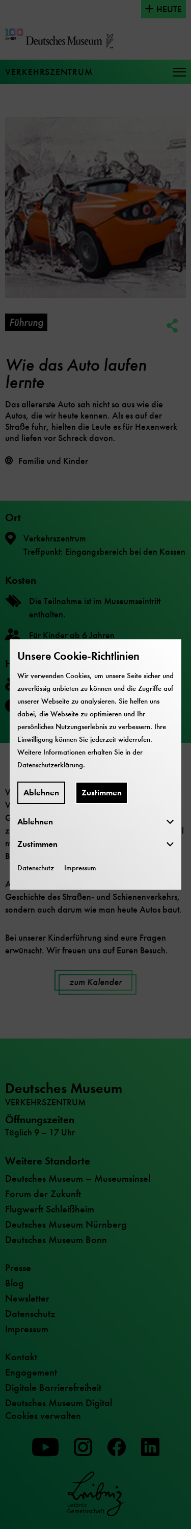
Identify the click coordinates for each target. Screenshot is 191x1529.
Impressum (80, 867)
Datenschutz (35, 867)
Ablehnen (41, 792)
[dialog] (95, 764)
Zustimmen (101, 792)
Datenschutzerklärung (50, 764)
